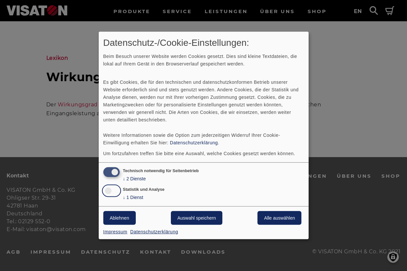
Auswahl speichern (196, 218)
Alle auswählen (279, 218)
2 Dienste (134, 178)
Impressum (115, 231)
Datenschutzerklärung (194, 142)
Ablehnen (119, 218)
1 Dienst (133, 197)
